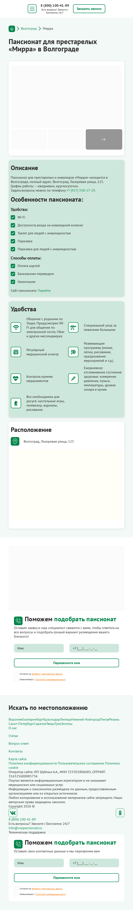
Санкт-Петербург (21, 723)
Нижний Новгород (85, 719)
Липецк (65, 719)
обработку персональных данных (47, 673)
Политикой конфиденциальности (50, 679)
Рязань (114, 719)
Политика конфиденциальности (33, 763)
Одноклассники (120, 813)
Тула (58, 723)
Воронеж (15, 719)
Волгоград (29, 28)
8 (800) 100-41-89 (55, 5)
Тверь (50, 723)
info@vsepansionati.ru (25, 828)
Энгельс (67, 723)
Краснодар (51, 719)
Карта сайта (17, 759)
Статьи (13, 736)
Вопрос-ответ (19, 743)
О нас (13, 728)
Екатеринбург (32, 719)
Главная (12, 29)
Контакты (16, 751)
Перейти (44, 290)
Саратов (40, 723)
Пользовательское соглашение (81, 763)
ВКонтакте (13, 813)
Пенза (104, 719)
